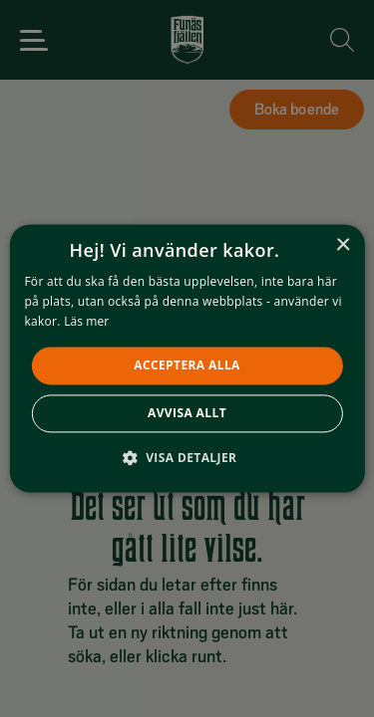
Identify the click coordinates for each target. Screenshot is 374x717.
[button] (187, 458)
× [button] (342, 245)
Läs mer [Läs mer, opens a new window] (86, 321)
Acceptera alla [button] (187, 365)
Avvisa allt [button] (187, 413)
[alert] (187, 358)
